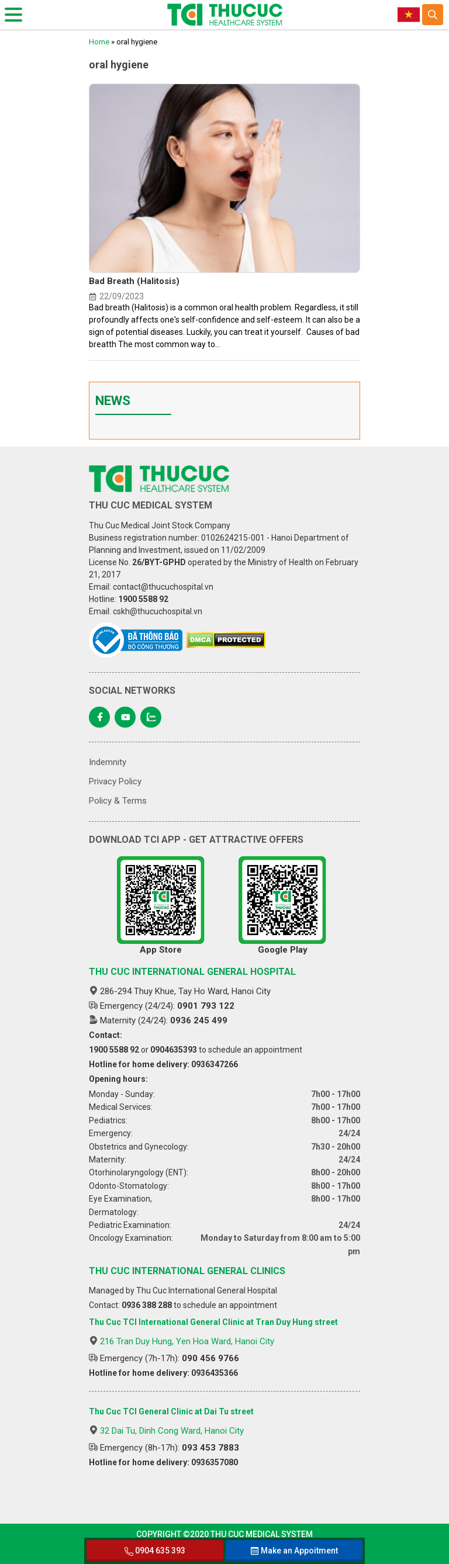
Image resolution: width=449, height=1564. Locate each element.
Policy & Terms (118, 800)
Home (99, 41)
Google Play (282, 905)
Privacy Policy (115, 781)
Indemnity (107, 762)
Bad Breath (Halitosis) (134, 281)
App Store (161, 905)
